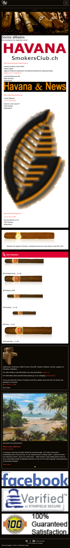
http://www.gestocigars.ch (12, 213)
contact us (45, 372)
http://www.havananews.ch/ (13, 95)
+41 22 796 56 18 (10, 100)
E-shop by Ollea (39, 541)
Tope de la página (7, 545)
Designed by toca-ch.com (27, 541)
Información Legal (23, 545)
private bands (50, 376)
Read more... (7, 464)
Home (15, 545)
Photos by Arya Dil (30, 541)
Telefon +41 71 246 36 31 (12, 73)
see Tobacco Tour (9, 384)
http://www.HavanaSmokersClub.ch (16, 63)
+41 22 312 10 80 (10, 217)
